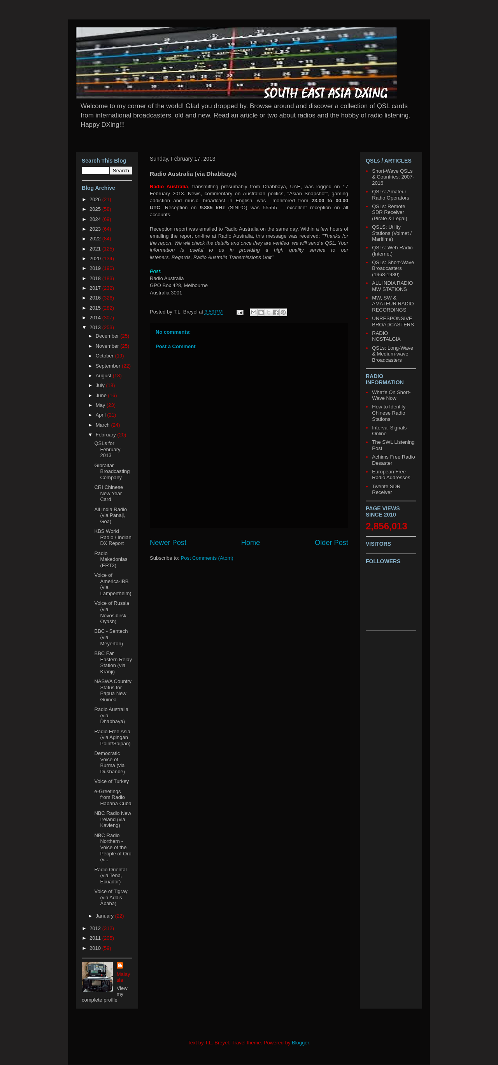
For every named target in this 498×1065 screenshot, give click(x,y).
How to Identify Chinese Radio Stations (388, 413)
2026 (95, 199)
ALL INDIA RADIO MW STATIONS (392, 286)
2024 (95, 219)
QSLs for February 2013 (107, 449)
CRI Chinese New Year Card (108, 493)
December (108, 336)
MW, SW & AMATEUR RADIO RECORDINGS (393, 304)
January (105, 916)
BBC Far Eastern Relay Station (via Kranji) (113, 662)
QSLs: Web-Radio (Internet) (392, 251)
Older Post (331, 543)
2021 (95, 249)
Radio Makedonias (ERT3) (110, 559)
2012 (95, 928)
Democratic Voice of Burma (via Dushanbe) (109, 762)
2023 (95, 229)
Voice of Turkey (111, 781)
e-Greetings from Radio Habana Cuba (112, 797)
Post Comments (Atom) (207, 558)
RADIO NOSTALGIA (386, 336)
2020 (95, 258)
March (103, 425)
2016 (95, 298)
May (101, 405)
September (109, 366)
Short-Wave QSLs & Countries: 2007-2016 (393, 177)
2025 (95, 209)
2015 (95, 308)
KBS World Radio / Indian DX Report (112, 537)
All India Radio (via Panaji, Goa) (110, 515)
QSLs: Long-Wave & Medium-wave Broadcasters (392, 354)
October (105, 356)
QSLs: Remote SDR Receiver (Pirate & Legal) (389, 212)
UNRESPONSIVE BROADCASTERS (393, 321)
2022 (95, 239)
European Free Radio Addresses (391, 475)
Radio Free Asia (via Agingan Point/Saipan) (112, 737)
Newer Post (168, 543)
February (106, 435)
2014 (95, 318)
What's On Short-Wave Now (391, 395)
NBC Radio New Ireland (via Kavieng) (112, 819)
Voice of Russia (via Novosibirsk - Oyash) (111, 612)
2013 (95, 327)
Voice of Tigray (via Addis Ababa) (110, 897)
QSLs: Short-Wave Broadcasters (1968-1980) (393, 268)
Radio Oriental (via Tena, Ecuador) (110, 876)
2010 (95, 948)
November (108, 346)
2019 (95, 268)
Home (250, 543)
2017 (95, 288)
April (101, 415)
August (104, 375)
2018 (95, 278)
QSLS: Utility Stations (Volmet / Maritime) (392, 233)
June (102, 395)
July (101, 385)
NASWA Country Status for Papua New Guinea (113, 690)
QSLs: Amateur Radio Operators (390, 195)
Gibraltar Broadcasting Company (112, 471)
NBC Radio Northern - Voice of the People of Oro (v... (112, 847)
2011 (95, 938)
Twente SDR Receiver (386, 489)
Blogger (300, 1043)
